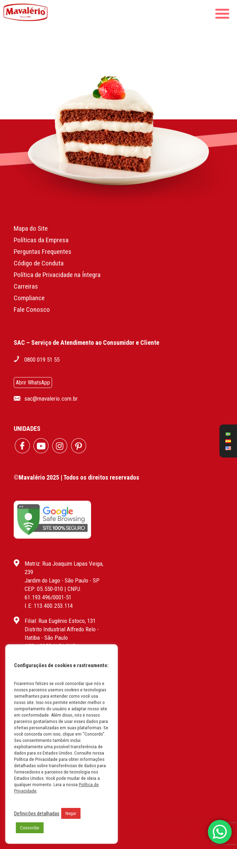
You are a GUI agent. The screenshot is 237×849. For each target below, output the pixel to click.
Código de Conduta (39, 263)
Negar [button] (70, 813)
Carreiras (26, 286)
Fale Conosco (32, 309)
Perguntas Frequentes (42, 252)
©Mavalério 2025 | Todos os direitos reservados (76, 477)
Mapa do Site (31, 228)
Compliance (29, 298)
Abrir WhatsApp (33, 382)
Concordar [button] (29, 827)
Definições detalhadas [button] (36, 813)
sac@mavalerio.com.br (51, 398)
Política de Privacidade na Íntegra (57, 275)
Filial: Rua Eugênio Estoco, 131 (60, 620)
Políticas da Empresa (41, 240)
